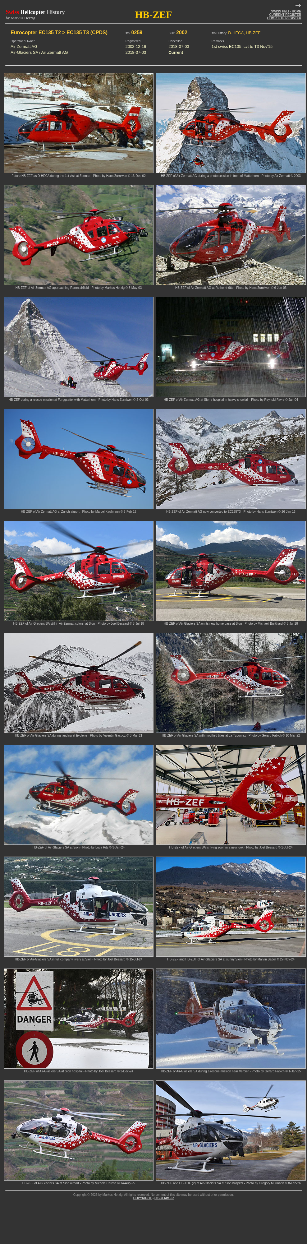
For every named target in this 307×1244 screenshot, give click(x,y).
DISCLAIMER (164, 1198)
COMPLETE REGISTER (284, 18)
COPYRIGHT (142, 1198)
